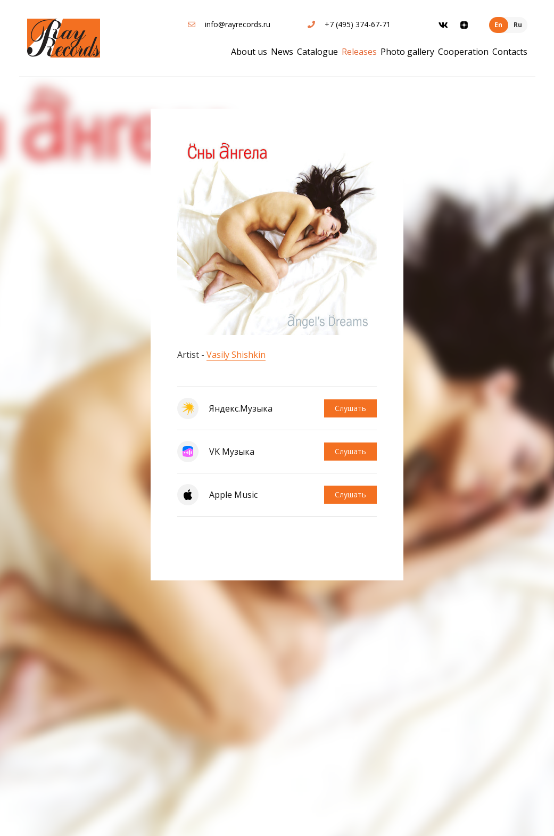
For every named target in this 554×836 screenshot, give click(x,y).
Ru (518, 24)
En (498, 24)
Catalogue (317, 52)
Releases (359, 52)
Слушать (350, 408)
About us (249, 52)
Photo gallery (407, 52)
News (282, 52)
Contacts (509, 52)
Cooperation (463, 52)
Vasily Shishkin (236, 354)
